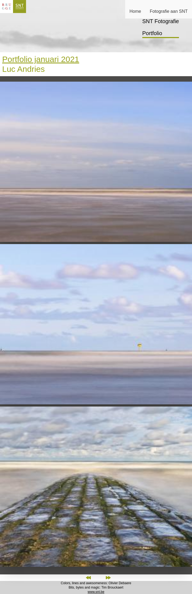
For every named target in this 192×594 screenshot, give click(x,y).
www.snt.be (96, 592)
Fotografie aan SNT (169, 11)
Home (135, 11)
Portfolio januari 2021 (40, 59)
